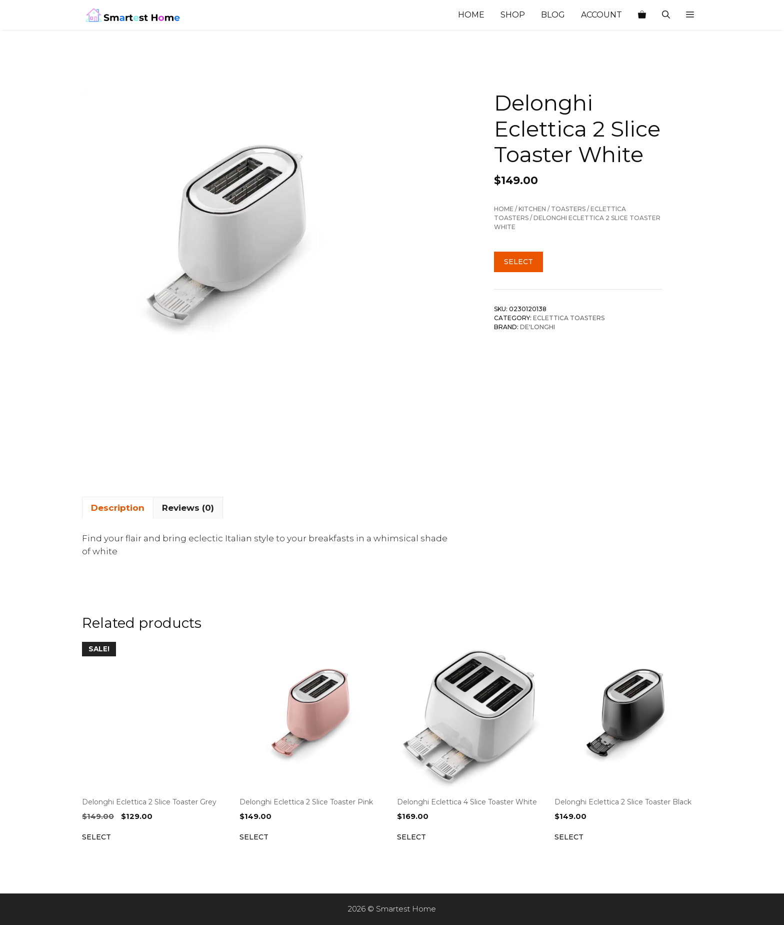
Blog (553, 15)
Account (601, 15)
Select (518, 261)
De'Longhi (537, 327)
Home (471, 15)
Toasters (568, 209)
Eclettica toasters (568, 318)
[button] (690, 15)
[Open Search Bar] (666, 15)
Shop (512, 15)
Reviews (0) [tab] (188, 508)
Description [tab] (117, 508)
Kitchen (532, 209)
